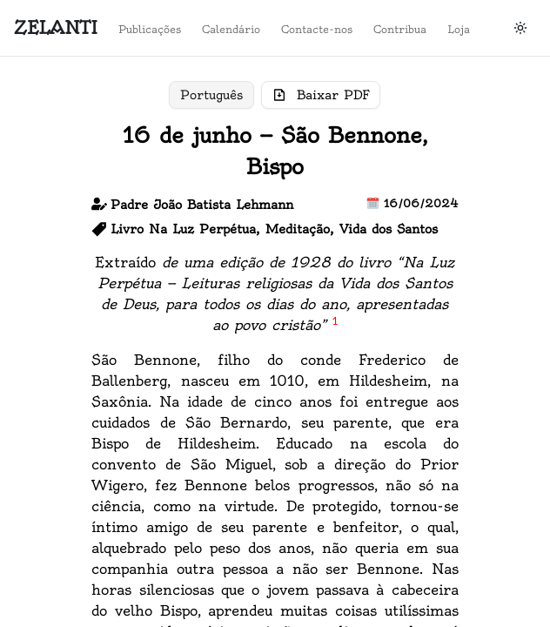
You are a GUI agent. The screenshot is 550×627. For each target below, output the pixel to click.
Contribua (471, 400)
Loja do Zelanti (61, 327)
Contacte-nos (482, 376)
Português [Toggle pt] (211, 95)
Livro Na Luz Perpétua (183, 229)
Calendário (474, 352)
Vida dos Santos (388, 229)
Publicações (477, 327)
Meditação (297, 229)
